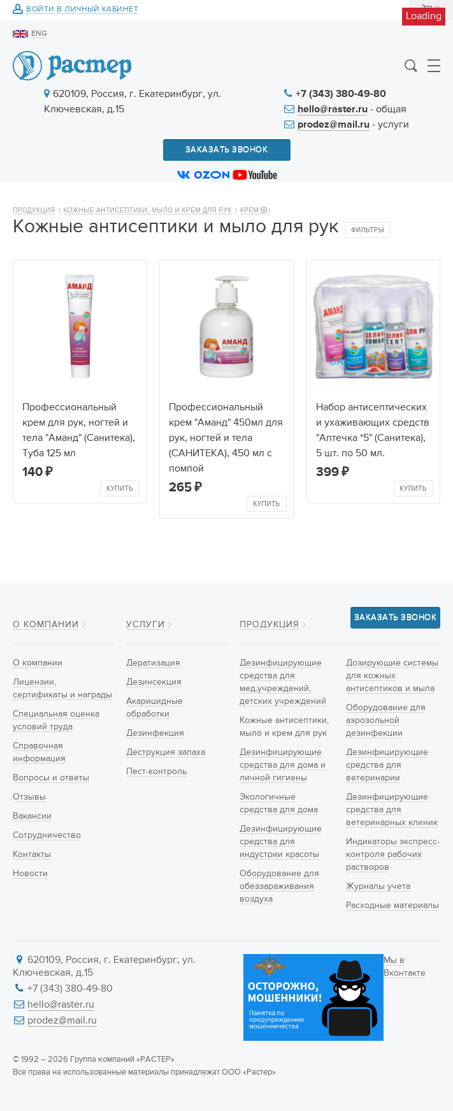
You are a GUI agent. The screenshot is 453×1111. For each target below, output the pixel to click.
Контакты (32, 854)
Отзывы (29, 797)
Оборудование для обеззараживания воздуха (279, 886)
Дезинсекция (154, 682)
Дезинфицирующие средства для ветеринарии (387, 765)
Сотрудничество (47, 835)
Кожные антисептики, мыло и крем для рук (148, 210)
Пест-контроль (156, 771)
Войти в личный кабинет (82, 10)
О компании (46, 624)
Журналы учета (378, 886)
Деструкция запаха (165, 752)
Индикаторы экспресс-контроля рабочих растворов (393, 854)
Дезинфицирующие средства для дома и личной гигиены (283, 765)
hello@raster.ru (333, 110)
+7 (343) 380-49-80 (341, 94)
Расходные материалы (392, 905)
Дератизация (153, 663)
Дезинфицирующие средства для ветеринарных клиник (392, 810)
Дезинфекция (155, 733)
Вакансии (32, 816)
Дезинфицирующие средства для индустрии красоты (281, 841)
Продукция (34, 210)
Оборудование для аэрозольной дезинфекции (386, 720)
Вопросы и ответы (51, 777)
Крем (253, 210)
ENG (39, 34)
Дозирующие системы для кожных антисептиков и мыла (392, 676)
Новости (30, 873)
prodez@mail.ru (334, 125)
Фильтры (367, 230)
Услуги (145, 624)
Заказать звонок (226, 149)
